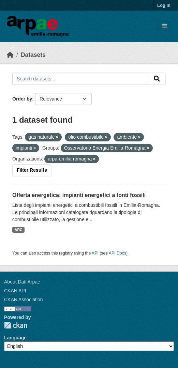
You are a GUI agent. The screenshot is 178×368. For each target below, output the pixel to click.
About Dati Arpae (22, 282)
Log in (163, 5)
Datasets (33, 54)
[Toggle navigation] (164, 26)
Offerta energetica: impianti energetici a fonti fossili (79, 195)
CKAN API (15, 290)
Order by (22, 99)
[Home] (10, 54)
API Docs (117, 253)
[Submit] (157, 79)
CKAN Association (23, 299)
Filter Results (32, 170)
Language (15, 337)
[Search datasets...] (80, 79)
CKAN (15, 325)
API (95, 253)
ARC (19, 230)
